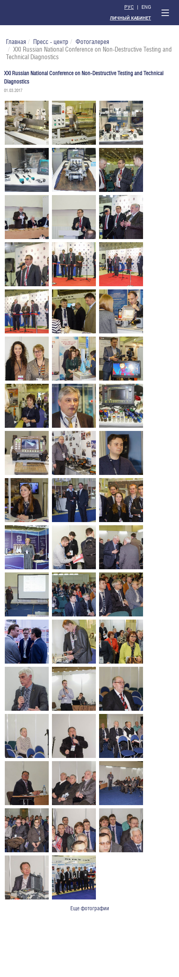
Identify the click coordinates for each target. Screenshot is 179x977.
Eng (146, 7)
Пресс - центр (50, 42)
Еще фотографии (89, 908)
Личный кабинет (130, 18)
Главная (16, 42)
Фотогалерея (92, 42)
